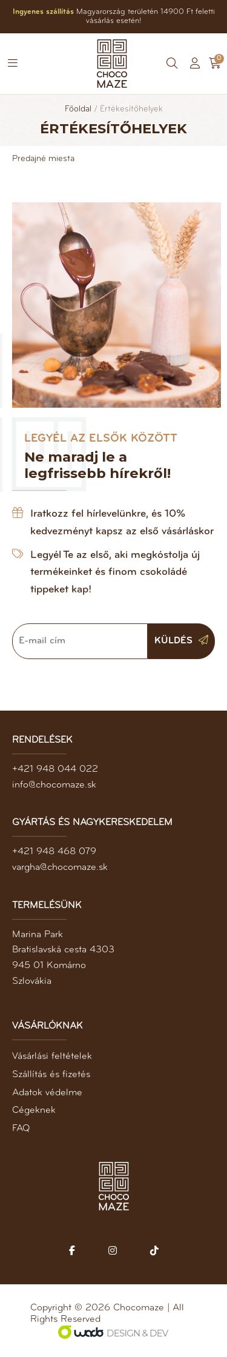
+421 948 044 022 (55, 769)
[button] (12, 63)
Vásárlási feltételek (52, 1056)
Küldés (181, 640)
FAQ (21, 1128)
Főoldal (78, 109)
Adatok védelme (47, 1093)
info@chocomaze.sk (54, 785)
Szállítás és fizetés (51, 1075)
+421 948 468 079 (54, 852)
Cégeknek (34, 1110)
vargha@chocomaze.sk (60, 867)
